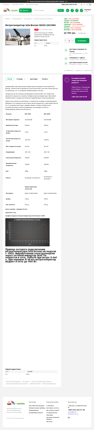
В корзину (82, 41)
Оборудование (17, 18)
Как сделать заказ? (32, 4)
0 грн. (86, 11)
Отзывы (21, 79)
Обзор (9, 79)
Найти (61, 10)
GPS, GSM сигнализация (36, 405)
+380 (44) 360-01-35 (69, 4)
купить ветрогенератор (13, 381)
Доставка (33, 79)
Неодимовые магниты (36, 412)
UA (87, 4)
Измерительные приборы (37, 408)
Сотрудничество (51, 412)
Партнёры (49, 415)
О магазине (6, 4)
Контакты (49, 421)
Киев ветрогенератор (49, 383)
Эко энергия (28, 18)
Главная (7, 18)
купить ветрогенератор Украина (41, 381)
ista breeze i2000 (35, 383)
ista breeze (25, 381)
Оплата (45, 79)
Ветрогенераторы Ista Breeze (43, 18)
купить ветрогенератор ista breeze (17, 383)
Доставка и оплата (18, 4)
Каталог (24, 10)
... (41, 4)
